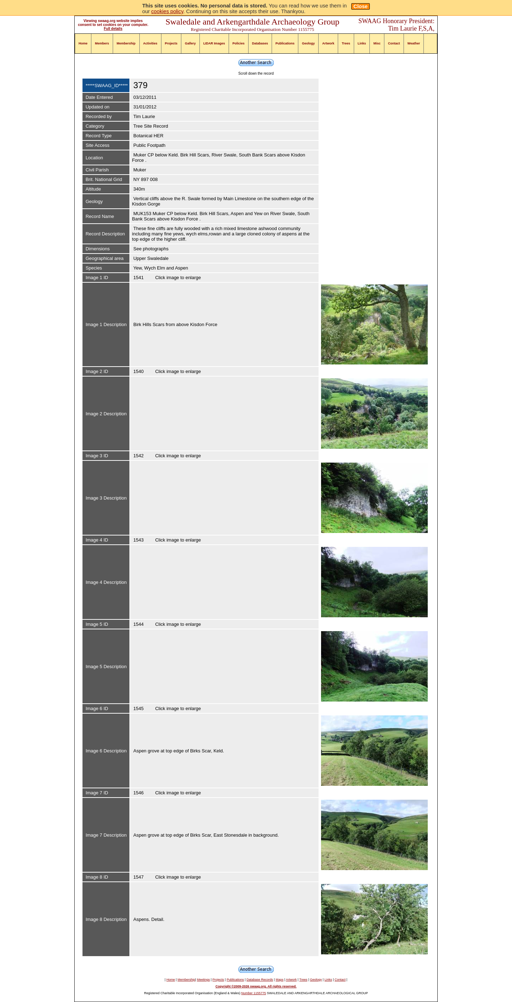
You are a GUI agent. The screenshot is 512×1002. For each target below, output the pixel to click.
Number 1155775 (253, 993)
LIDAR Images (214, 43)
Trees (346, 43)
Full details (113, 29)
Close (360, 6)
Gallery (190, 43)
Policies (239, 43)
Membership (126, 43)
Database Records (259, 979)
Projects (171, 43)
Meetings (203, 979)
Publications (285, 43)
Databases (260, 43)
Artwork (328, 43)
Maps (279, 979)
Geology (308, 43)
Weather (413, 43)
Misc (376, 43)
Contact (394, 43)
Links (362, 43)
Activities (150, 43)
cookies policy (167, 11)
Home (83, 43)
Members (102, 43)
